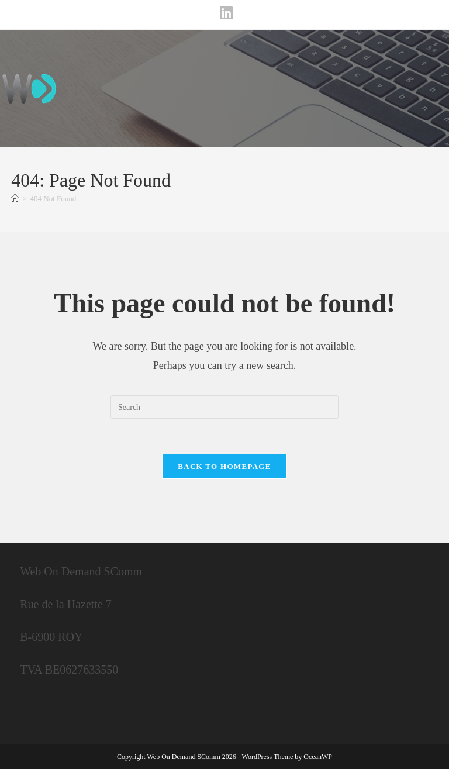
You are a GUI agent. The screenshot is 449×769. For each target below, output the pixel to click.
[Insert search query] (224, 407)
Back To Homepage (224, 466)
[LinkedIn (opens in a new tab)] (224, 13)
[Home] (15, 198)
